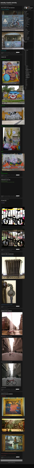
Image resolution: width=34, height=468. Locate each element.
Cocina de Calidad (26, 26)
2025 (25, 52)
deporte (8, 53)
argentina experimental (26, 24)
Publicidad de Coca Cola (5, 179)
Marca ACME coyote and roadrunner (8, 7)
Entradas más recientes (4, 460)
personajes (12, 53)
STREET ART (3, 57)
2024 (25, 53)
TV (17, 53)
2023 (25, 54)
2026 (25, 51)
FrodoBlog (25, 12)
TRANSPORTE (15, 53)
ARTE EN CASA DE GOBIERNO (27, 77)
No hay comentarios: (13, 52)
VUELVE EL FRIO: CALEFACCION (27, 74)
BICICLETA (4, 53)
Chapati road (25, 25)
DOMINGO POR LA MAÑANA (27, 75)
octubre (26, 67)
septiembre (27, 68)
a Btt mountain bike (26, 17)
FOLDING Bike (4, 200)
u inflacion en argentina (26, 38)
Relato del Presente (26, 33)
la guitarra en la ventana (26, 31)
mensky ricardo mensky (9, 2)
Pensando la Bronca (26, 32)
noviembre (27, 66)
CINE (6, 53)
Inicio (12, 460)
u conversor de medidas (26, 37)
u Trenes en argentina (26, 39)
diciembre (27, 65)
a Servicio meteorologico (27, 19)
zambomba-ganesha (30, 7)
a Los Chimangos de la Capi (27, 18)
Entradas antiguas (19, 460)
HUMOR (10, 53)
